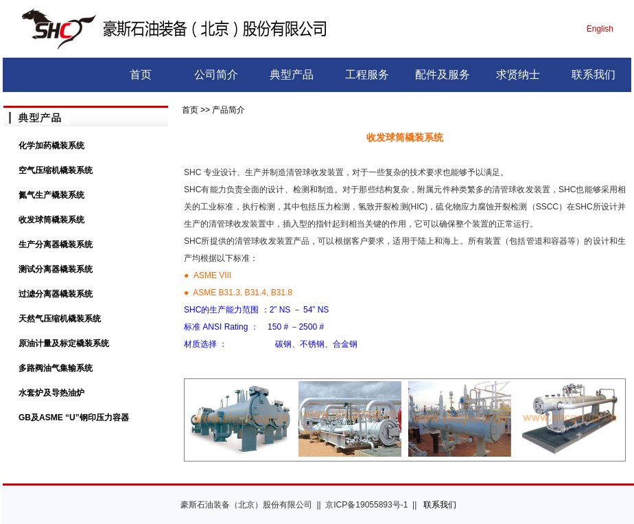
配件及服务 (442, 74)
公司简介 (216, 74)
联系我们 (593, 74)
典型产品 (292, 74)
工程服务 (367, 74)
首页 (141, 74)
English (600, 29)
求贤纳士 (518, 74)
